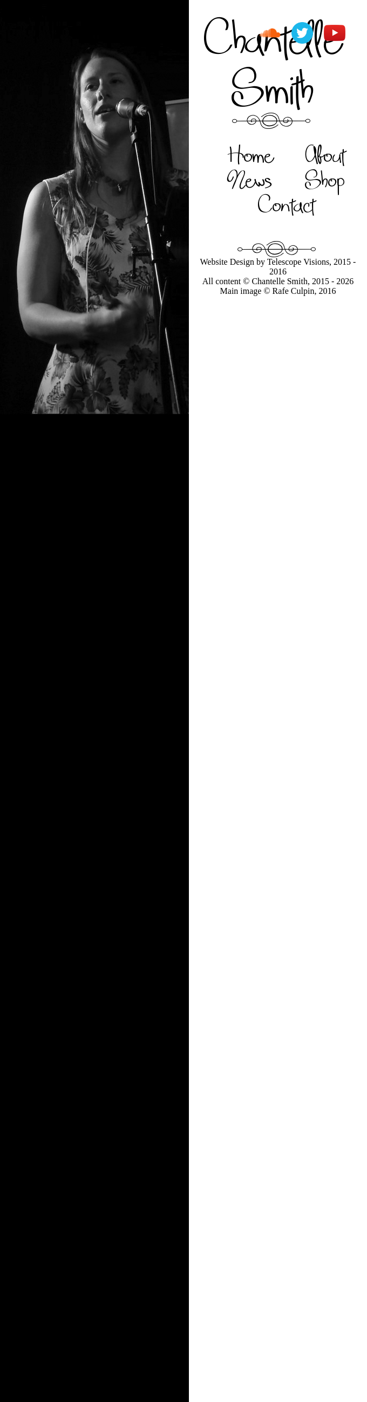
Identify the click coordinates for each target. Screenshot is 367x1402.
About (325, 154)
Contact (286, 204)
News (250, 179)
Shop (325, 179)
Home (250, 154)
